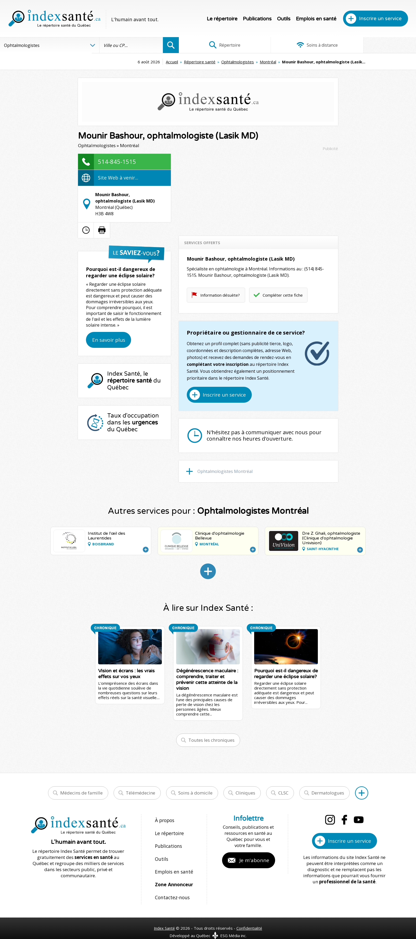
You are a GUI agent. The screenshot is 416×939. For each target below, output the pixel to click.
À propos (164, 820)
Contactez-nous (171, 888)
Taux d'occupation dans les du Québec (133, 422)
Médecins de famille (81, 793)
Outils (284, 19)
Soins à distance (297, 45)
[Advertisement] (258, 191)
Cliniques (245, 793)
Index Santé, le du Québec (134, 380)
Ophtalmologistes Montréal (225, 471)
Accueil (128, 61)
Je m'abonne (254, 860)
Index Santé (164, 918)
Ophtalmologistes (194, 61)
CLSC (283, 793)
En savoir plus (108, 339)
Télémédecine (140, 793)
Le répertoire (222, 19)
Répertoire (218, 45)
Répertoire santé (156, 61)
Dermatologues (327, 793)
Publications (257, 19)
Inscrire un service (380, 18)
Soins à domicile (195, 793)
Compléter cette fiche (283, 295)
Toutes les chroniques (211, 740)
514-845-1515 (117, 161)
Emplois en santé (316, 19)
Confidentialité (250, 918)
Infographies (376, 45)
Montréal (224, 61)
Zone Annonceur (173, 877)
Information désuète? (220, 295)
